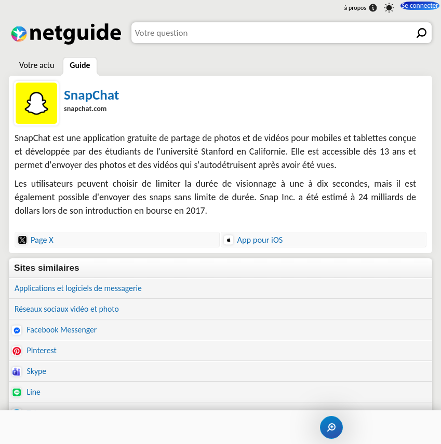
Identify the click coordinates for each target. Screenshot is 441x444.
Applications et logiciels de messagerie (84, 288)
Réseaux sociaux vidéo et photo (72, 310)
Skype (30, 375)
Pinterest (36, 354)
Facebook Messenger (58, 332)
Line (27, 398)
